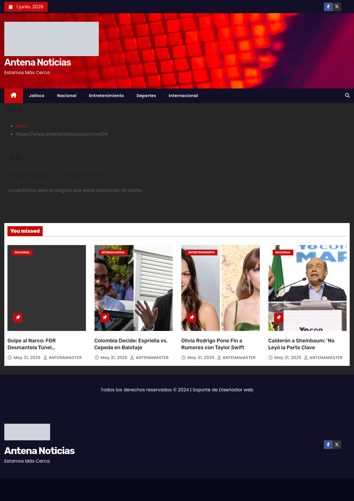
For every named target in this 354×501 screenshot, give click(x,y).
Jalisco (37, 95)
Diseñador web (236, 389)
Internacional (183, 95)
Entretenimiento (106, 95)
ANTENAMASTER (62, 357)
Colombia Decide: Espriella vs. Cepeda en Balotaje (131, 344)
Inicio (22, 126)
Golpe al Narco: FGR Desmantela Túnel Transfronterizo (31, 348)
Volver (26, 206)
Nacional (66, 95)
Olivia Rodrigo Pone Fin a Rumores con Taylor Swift (212, 344)
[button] (347, 95)
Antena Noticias (37, 62)
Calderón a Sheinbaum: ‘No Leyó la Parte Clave (301, 344)
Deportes (146, 95)
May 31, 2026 (28, 357)
